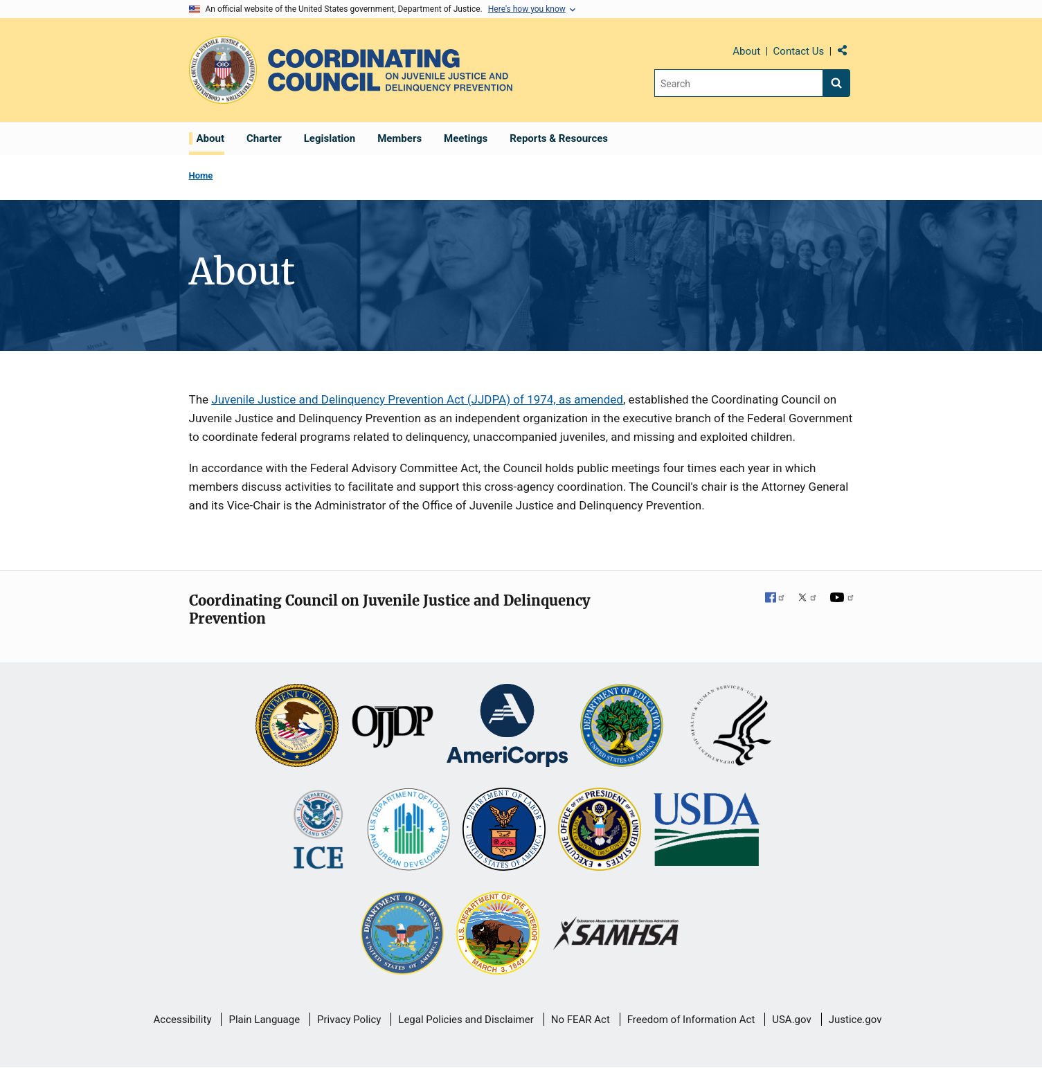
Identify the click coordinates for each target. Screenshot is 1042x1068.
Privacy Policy (349, 1019)
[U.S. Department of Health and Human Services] (731, 727)
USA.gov (791, 1019)
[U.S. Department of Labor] (504, 831)
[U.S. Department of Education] (621, 727)
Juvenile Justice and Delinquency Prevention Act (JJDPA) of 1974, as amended (417, 399)
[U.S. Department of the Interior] (497, 934)
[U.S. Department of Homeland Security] (318, 831)
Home (201, 175)
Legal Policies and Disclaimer (465, 1019)
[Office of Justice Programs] (223, 70)
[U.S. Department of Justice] (297, 727)
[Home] (390, 70)
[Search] (738, 83)
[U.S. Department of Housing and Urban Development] (408, 831)
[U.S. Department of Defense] (402, 934)
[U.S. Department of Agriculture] (707, 831)
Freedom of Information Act (691, 1019)
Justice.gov (855, 1019)
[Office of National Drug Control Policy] (599, 831)
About (746, 51)
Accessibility (183, 1019)
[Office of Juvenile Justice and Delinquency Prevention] (392, 727)
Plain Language (264, 1019)
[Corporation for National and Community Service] (507, 727)
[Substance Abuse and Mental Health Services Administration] (616, 934)
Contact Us (799, 51)
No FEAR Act (580, 1019)
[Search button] (836, 83)
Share (847, 53)
